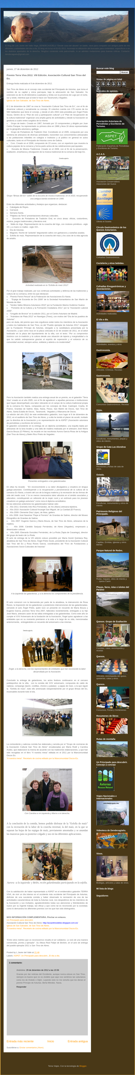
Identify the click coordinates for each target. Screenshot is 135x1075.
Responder (22, 987)
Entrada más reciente (20, 1041)
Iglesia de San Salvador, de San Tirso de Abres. (28, 100)
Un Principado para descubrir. (20, 920)
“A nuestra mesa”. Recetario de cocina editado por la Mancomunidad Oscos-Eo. (43, 758)
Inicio (50, 1041)
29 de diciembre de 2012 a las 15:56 (42, 970)
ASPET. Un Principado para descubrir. (31, 956)
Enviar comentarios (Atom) (32, 1047)
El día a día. (54, 956)
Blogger (82, 1066)
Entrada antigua (78, 1041)
